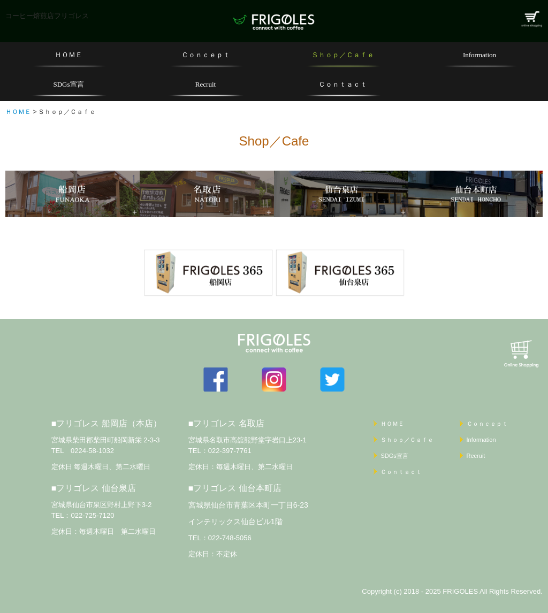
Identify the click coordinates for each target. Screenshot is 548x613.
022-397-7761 (230, 451)
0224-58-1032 (92, 451)
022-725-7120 (92, 515)
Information (479, 55)
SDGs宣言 (68, 84)
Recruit (205, 84)
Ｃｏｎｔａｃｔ (342, 84)
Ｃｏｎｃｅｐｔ (205, 55)
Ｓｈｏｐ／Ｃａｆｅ (342, 55)
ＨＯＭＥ (68, 55)
